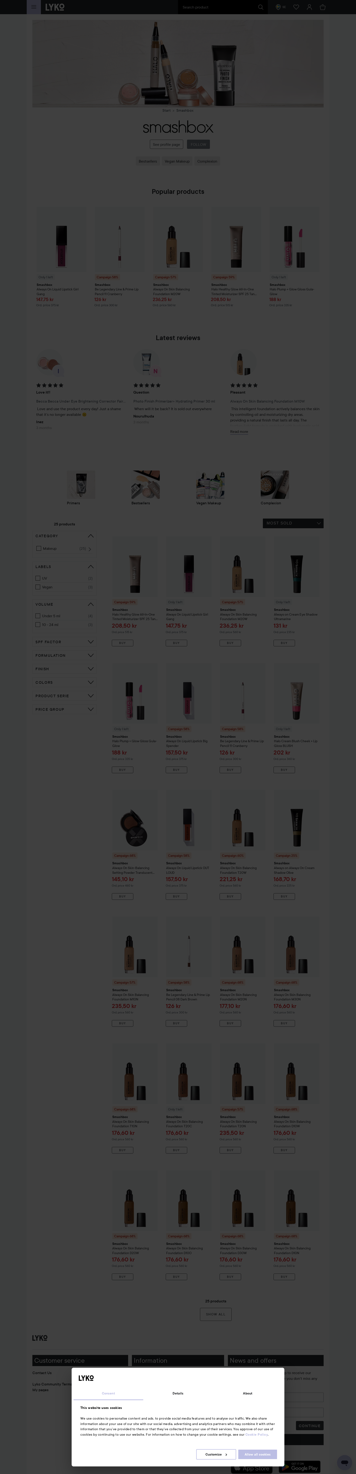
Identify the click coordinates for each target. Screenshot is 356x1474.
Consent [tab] (108, 1393)
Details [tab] (178, 1393)
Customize (216, 1454)
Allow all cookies (258, 1454)
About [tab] (247, 1393)
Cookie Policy (256, 1434)
